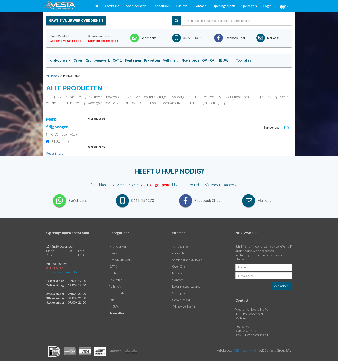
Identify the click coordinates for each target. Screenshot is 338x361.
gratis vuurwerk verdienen (76, 20)
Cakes (113, 253)
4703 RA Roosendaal (249, 314)
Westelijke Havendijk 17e (251, 309)
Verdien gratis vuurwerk (187, 260)
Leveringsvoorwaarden (187, 286)
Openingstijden (223, 6)
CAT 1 (113, 266)
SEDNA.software (245, 350)
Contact (200, 6)
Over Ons (112, 6)
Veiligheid (115, 286)
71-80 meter (58, 141)
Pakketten (115, 280)
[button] (283, 5)
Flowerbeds (116, 293)
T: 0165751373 (245, 326)
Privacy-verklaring (184, 306)
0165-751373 (192, 38)
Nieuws (181, 6)
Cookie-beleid (181, 300)
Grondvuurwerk (120, 260)
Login (267, 6)
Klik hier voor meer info (61, 272)
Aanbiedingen (136, 6)
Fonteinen (115, 273)
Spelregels (249, 6)
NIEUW (114, 306)
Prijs (287, 127)
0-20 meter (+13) (61, 134)
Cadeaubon (161, 6)
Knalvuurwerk (118, 246)
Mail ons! (241, 318)
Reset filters (54, 153)
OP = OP (115, 300)
